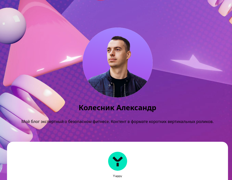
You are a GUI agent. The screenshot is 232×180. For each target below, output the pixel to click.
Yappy (117, 176)
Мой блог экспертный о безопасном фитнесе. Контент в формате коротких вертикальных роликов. (117, 121)
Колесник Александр (117, 107)
